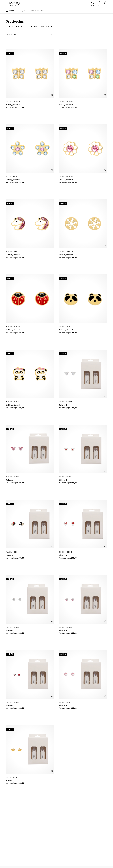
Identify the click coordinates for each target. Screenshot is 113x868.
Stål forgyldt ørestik (13, 105)
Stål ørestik (63, 405)
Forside (9, 27)
